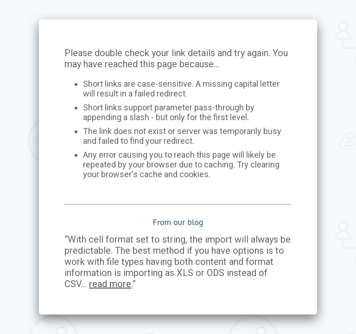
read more (110, 283)
